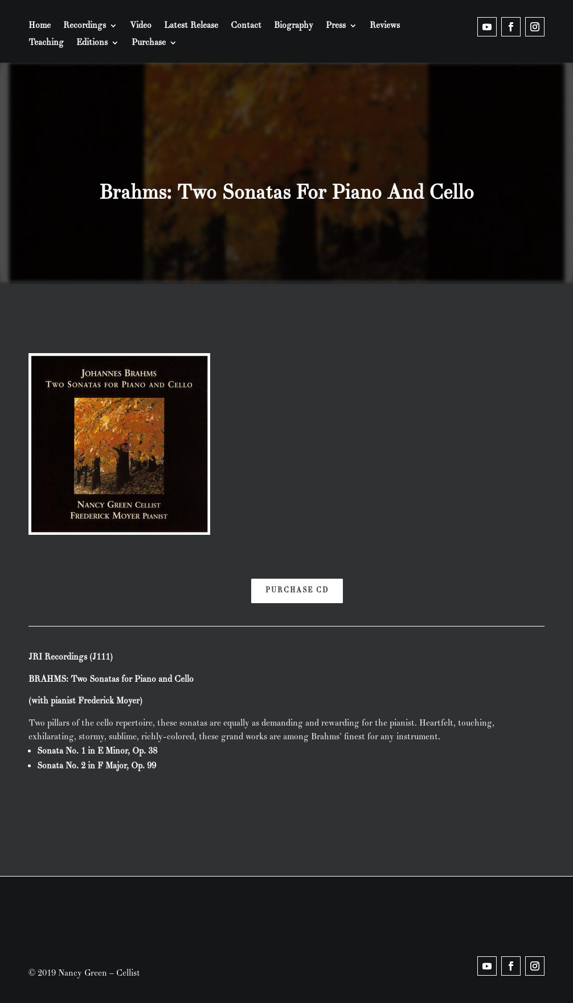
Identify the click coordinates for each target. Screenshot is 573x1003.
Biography (293, 26)
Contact (246, 26)
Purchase (149, 43)
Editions (92, 43)
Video (141, 26)
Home (39, 26)
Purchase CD (297, 590)
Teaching (46, 43)
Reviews (385, 26)
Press (336, 26)
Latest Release (191, 26)
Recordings (84, 26)
